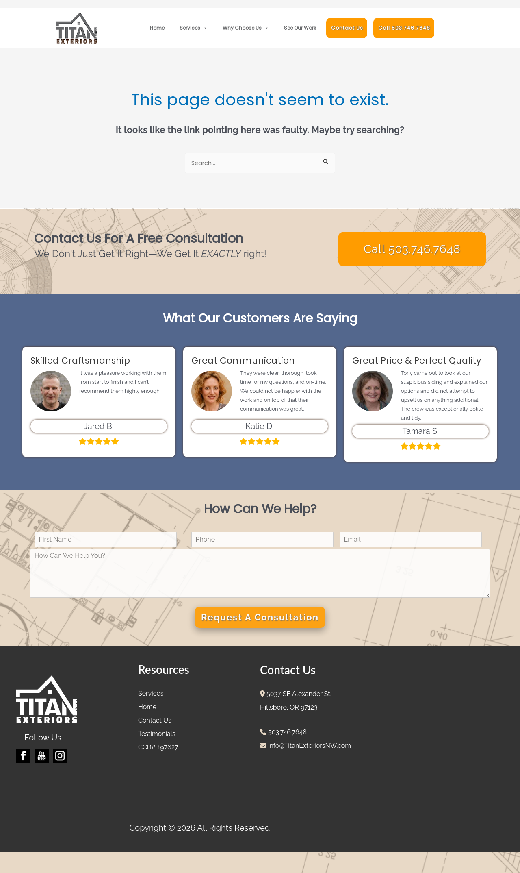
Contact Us (347, 27)
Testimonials (157, 734)
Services (194, 28)
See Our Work (300, 27)
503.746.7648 (286, 732)
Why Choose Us (246, 28)
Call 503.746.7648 (404, 27)
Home (157, 27)
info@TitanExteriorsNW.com (308, 746)
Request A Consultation (260, 617)
